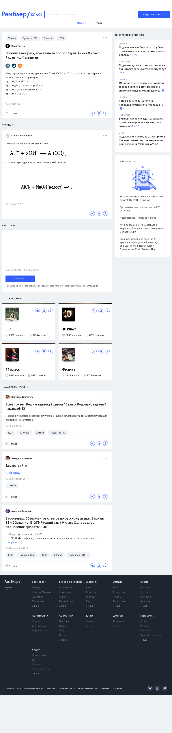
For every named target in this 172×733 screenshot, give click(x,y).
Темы (89, 626)
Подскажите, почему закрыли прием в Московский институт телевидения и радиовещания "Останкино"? (142, 140)
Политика (37, 597)
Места (62, 635)
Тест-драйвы (39, 626)
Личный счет (66, 601)
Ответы (90, 621)
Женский (91, 582)
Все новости (39, 582)
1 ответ (11, 113)
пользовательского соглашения (81, 286)
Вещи (62, 631)
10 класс (69, 329)
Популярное (39, 655)
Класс (90, 616)
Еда (88, 601)
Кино (116, 588)
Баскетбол (146, 597)
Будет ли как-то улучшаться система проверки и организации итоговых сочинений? (141, 123)
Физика (68, 370)
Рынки (62, 597)
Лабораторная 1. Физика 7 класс (138, 217)
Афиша (117, 582)
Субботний (66, 616)
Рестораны (119, 601)
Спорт (144, 582)
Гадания (145, 631)
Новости (37, 621)
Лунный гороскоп (150, 635)
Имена (144, 626)
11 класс (12, 370)
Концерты (119, 592)
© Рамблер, (10, 688)
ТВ (33, 660)
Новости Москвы (41, 592)
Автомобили (40, 616)
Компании (65, 592)
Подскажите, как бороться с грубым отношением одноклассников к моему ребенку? (142, 51)
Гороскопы (147, 616)
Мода (89, 588)
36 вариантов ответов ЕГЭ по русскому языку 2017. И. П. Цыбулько (141, 198)
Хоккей (144, 592)
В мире (36, 588)
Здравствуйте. (16, 465)
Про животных (40, 669)
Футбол (144, 588)
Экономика (65, 588)
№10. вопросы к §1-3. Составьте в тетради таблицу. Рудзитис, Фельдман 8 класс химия (141, 228)
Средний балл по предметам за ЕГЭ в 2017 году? (141, 209)
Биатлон (145, 601)
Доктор (118, 616)
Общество (38, 601)
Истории (64, 621)
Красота (91, 592)
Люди (62, 626)
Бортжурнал (39, 631)
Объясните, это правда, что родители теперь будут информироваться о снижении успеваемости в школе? (141, 87)
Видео (36, 649)
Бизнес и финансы (70, 582)
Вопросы (118, 621)
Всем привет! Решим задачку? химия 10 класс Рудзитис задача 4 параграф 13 (55, 406)
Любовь (91, 597)
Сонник (144, 621)
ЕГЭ (8, 329)
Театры (117, 597)
